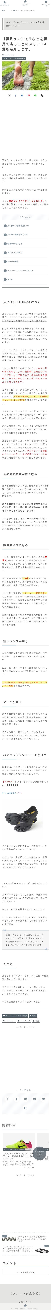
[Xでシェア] (9, 95)
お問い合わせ (25, 1298)
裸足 (36, 1021)
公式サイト (15, 793)
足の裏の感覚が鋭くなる (17, 235)
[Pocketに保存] (29, 95)
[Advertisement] (25, 127)
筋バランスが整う (14, 253)
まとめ (10, 280)
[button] (42, 95)
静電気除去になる (14, 244)
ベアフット (9, 1021)
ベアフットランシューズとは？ (20, 270)
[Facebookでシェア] (16, 95)
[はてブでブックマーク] (22, 95)
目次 (21, 217)
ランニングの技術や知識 (15, 1016)
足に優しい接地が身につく (18, 226)
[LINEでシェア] (35, 95)
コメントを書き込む (25, 1269)
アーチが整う (13, 262)
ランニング (24, 1021)
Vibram (6, 793)
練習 (33, 1016)
